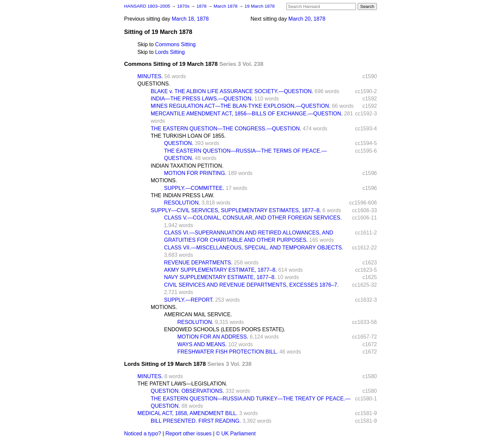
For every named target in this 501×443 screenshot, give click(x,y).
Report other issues (188, 433)
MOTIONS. (164, 180)
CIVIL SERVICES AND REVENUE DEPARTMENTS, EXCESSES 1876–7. (251, 285)
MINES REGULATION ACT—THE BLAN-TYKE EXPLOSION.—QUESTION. (240, 106)
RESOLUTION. (182, 203)
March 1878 (226, 6)
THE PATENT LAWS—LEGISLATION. (182, 383)
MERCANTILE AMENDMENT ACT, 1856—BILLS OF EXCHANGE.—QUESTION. (247, 113)
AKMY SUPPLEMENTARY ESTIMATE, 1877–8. (220, 270)
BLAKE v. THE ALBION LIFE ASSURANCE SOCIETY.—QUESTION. (232, 91)
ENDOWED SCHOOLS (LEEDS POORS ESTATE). (224, 329)
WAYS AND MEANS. (202, 344)
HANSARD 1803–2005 (147, 6)
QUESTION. (178, 143)
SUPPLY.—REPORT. (189, 300)
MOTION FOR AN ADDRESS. (212, 337)
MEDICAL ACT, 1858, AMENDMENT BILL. (187, 413)
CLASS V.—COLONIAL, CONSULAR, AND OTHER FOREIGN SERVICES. (253, 218)
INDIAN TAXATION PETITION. (187, 166)
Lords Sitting (170, 52)
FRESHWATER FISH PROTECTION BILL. (227, 352)
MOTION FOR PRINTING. (195, 173)
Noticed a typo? (142, 433)
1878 (202, 6)
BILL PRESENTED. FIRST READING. (196, 421)
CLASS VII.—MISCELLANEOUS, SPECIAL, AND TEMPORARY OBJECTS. (253, 247)
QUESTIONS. (153, 83)
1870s (184, 6)
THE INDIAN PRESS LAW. (182, 195)
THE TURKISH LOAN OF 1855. (188, 136)
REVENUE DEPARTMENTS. (198, 262)
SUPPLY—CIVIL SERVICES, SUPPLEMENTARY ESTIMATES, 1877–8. (236, 210)
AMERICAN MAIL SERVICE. (198, 314)
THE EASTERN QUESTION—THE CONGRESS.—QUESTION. (226, 128)
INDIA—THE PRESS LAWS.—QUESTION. (202, 98)
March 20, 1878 (306, 19)
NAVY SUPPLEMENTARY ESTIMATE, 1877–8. (220, 277)
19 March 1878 (260, 6)
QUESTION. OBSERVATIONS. (187, 391)
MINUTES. (150, 76)
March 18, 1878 (190, 19)
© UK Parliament (235, 433)
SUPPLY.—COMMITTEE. (194, 188)
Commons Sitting (175, 44)
